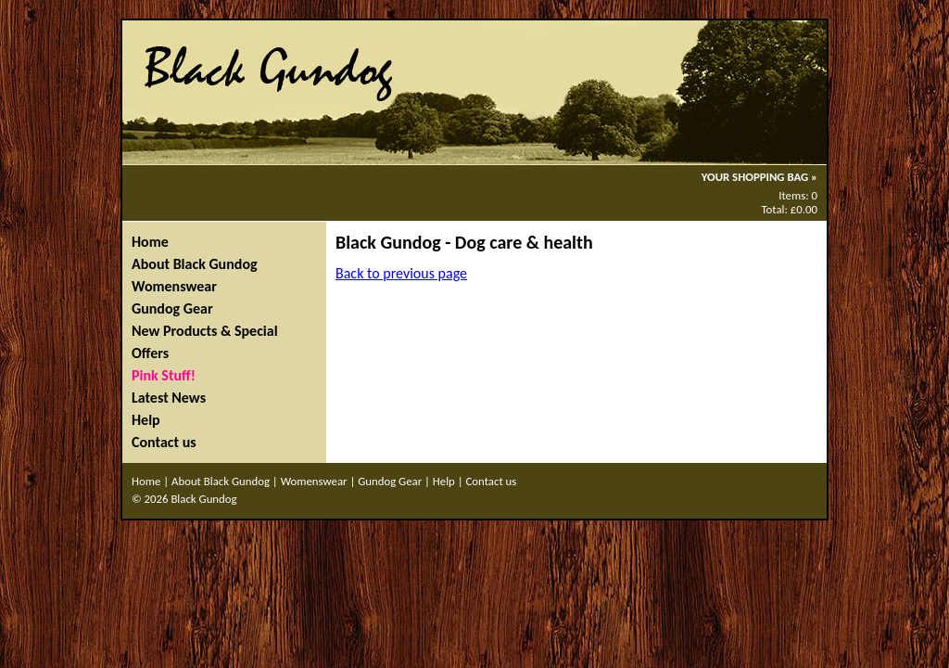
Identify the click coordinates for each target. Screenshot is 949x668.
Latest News (169, 397)
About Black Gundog (195, 264)
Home (150, 241)
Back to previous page (401, 273)
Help (146, 420)
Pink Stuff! (164, 375)
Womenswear (174, 286)
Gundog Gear (172, 308)
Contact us (164, 442)
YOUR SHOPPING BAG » (759, 177)
